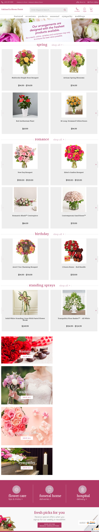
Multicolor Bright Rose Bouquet (25, 78)
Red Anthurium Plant (25, 121)
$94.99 (74, 128)
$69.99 (25, 128)
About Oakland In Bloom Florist (12, 465)
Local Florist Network (81, 530)
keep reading (66, 469)
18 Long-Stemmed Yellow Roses (74, 121)
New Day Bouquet (25, 172)
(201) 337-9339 (8, 2)
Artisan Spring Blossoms (73, 78)
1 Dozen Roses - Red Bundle (74, 267)
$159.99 (74, 274)
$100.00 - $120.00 (25, 180)
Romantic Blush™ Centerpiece (25, 216)
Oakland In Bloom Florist (12, 9)
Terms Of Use (59, 530)
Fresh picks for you (49, 445)
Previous (3, 70)
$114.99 (74, 85)
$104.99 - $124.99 (74, 326)
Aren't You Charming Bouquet (25, 267)
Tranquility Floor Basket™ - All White (74, 318)
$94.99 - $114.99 (25, 85)
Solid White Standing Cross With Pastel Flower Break (25, 319)
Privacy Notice (69, 530)
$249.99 (25, 326)
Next (96, 70)
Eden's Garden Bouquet (74, 172)
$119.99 (74, 223)
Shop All (56, 45)
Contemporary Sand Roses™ (74, 216)
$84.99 (25, 223)
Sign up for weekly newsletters (49, 454)
